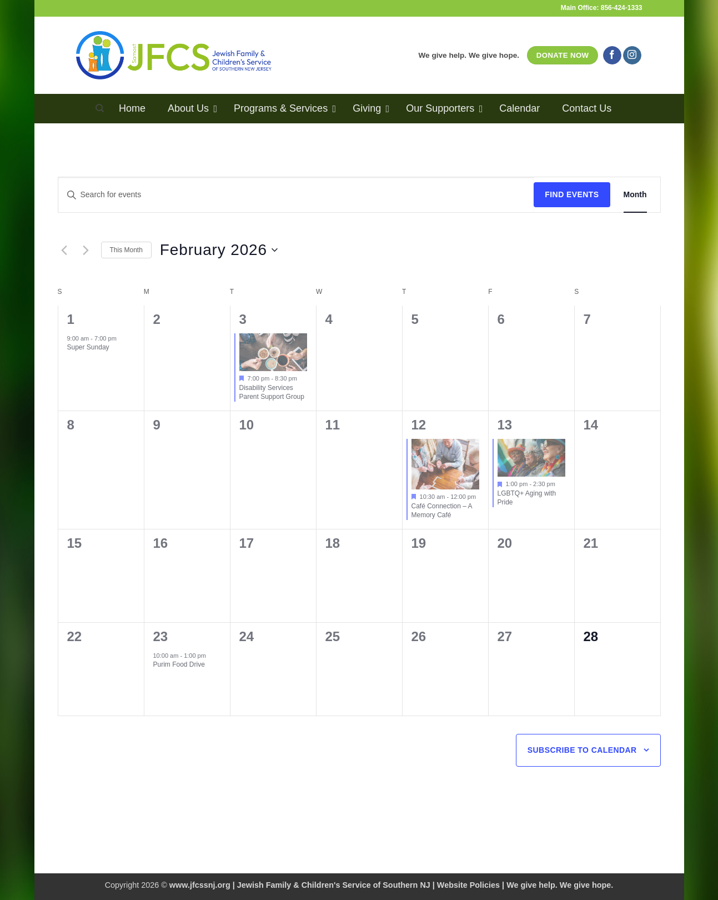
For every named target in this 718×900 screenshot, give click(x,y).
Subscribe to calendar (582, 750)
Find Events (572, 194)
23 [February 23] (160, 636)
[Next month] (86, 250)
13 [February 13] (505, 424)
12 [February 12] (418, 424)
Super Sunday (88, 347)
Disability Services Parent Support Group (271, 392)
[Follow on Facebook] (612, 55)
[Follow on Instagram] (632, 55)
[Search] (100, 108)
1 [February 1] (70, 319)
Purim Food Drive (179, 664)
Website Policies (468, 885)
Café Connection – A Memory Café (442, 510)
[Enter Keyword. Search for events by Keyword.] (296, 194)
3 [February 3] (243, 319)
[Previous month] (64, 250)
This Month (126, 250)
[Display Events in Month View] (635, 194)
